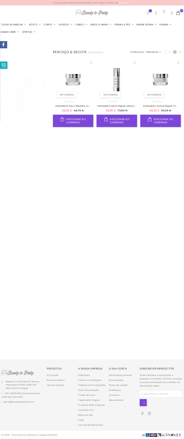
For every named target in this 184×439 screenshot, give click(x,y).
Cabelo (81, 24)
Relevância (152, 51)
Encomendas (116, 380)
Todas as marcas (14, 24)
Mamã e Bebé (10, 32)
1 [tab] (43, 85)
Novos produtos (56, 380)
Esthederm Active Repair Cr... (160, 106)
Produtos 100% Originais (91, 405)
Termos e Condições (90, 380)
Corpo (50, 24)
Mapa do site (85, 415)
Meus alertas (116, 400)
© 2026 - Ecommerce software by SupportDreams (30, 434)
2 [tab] (43, 91)
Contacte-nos (86, 410)
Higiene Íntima (146, 24)
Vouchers (114, 395)
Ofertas (29, 32)
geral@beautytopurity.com (19, 401)
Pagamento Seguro (89, 400)
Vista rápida (66, 94)
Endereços (115, 390)
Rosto (35, 24)
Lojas (81, 419)
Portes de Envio (87, 395)
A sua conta (118, 368)
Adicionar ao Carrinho (73, 120)
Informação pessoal (120, 375)
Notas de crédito (118, 385)
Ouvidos (66, 24)
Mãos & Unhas (101, 24)
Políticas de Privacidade (91, 385)
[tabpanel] (25, 92)
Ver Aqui (124, 2)
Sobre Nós (84, 375)
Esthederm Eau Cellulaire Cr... (73, 106)
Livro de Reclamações (90, 424)
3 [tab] (43, 97)
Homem (165, 24)
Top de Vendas (55, 385)
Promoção (53, 375)
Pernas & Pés (124, 24)
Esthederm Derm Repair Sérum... (117, 106)
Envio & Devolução (88, 390)
